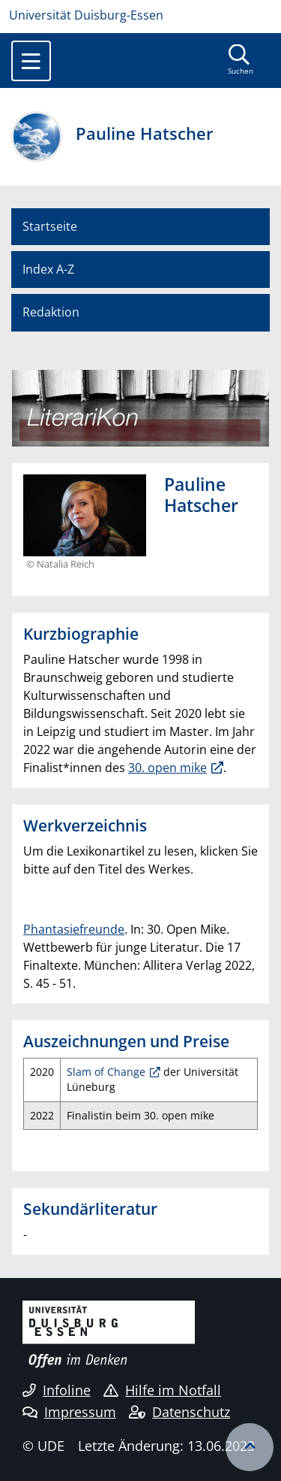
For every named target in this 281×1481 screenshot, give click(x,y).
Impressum (69, 1412)
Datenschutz (179, 1412)
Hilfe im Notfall (162, 1390)
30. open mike (167, 767)
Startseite (49, 226)
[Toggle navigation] (31, 61)
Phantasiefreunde (73, 929)
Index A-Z (48, 269)
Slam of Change (106, 1072)
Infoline (56, 1390)
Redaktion (50, 312)
